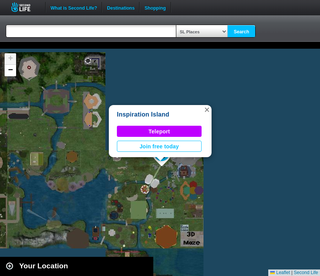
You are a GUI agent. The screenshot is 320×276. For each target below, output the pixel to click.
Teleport (159, 131)
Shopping (155, 7)
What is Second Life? (74, 7)
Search (241, 31)
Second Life (25, 7)
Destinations (121, 7)
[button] (207, 109)
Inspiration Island (143, 114)
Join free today (159, 146)
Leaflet (280, 272)
